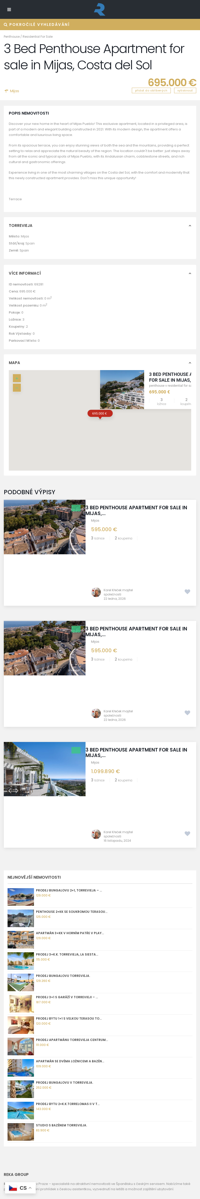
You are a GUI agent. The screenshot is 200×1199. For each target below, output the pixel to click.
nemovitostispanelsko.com (42, 1137)
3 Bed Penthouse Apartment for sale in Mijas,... (139, 510)
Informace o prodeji (20, 1084)
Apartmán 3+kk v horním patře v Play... (70, 778)
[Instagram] (7, 1180)
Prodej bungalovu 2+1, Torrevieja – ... (69, 736)
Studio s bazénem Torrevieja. (61, 971)
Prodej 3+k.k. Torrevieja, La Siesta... (67, 800)
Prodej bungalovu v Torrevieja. (64, 928)
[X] (29, 1180)
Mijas (14, 90)
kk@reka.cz (29, 1131)
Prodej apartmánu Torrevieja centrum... (72, 885)
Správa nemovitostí (20, 1090)
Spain (30, 243)
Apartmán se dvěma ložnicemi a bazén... (70, 907)
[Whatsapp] (22, 1180)
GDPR (8, 1096)
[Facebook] (15, 1180)
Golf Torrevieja (16, 1066)
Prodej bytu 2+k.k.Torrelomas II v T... (68, 949)
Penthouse (12, 36)
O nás (8, 1060)
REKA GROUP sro (17, 1072)
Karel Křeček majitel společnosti (118, 540)
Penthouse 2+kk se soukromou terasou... (71, 757)
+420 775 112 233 (33, 1126)
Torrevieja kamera (19, 1078)
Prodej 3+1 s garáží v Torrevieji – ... (67, 842)
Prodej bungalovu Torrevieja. (63, 821)
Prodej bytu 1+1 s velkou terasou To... (69, 864)
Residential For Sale (38, 36)
